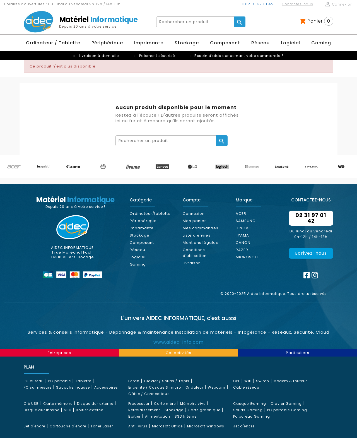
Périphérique (143, 220)
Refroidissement (144, 410)
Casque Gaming (249, 403)
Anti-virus (138, 426)
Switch (262, 381)
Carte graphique (204, 410)
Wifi (248, 381)
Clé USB (31, 403)
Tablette (83, 381)
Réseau (137, 249)
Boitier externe (89, 410)
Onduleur (194, 387)
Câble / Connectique (149, 393)
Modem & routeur (290, 381)
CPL (236, 381)
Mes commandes (200, 228)
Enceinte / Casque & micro (154, 387)
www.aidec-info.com (178, 342)
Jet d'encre (34, 426)
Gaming (138, 264)
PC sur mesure (38, 387)
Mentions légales (200, 242)
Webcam (216, 387)
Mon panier (194, 220)
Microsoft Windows (205, 426)
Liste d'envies (197, 235)
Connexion (194, 213)
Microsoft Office (167, 426)
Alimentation (157, 416)
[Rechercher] (195, 22)
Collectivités (178, 352)
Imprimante (142, 228)
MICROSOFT (247, 257)
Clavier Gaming (286, 403)
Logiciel (138, 257)
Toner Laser (102, 426)
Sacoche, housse (73, 387)
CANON (243, 242)
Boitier (134, 416)
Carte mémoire (58, 403)
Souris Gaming (248, 410)
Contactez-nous (297, 4)
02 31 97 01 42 (258, 4)
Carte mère (165, 403)
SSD (67, 410)
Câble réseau (246, 387)
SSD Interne (186, 416)
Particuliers (297, 352)
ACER (241, 213)
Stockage (139, 235)
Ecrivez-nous (311, 253)
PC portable (59, 381)
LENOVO (244, 228)
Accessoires (106, 387)
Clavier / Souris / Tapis (166, 381)
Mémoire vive (193, 403)
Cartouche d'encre (68, 426)
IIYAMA (242, 235)
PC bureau (34, 381)
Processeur (138, 403)
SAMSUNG (245, 220)
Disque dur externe (95, 403)
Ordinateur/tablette (150, 213)
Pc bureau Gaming (251, 416)
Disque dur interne (41, 410)
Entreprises (59, 352)
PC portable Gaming (287, 410)
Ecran (133, 381)
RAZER (242, 249)
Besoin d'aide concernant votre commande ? (239, 55)
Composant (142, 242)
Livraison (192, 263)
